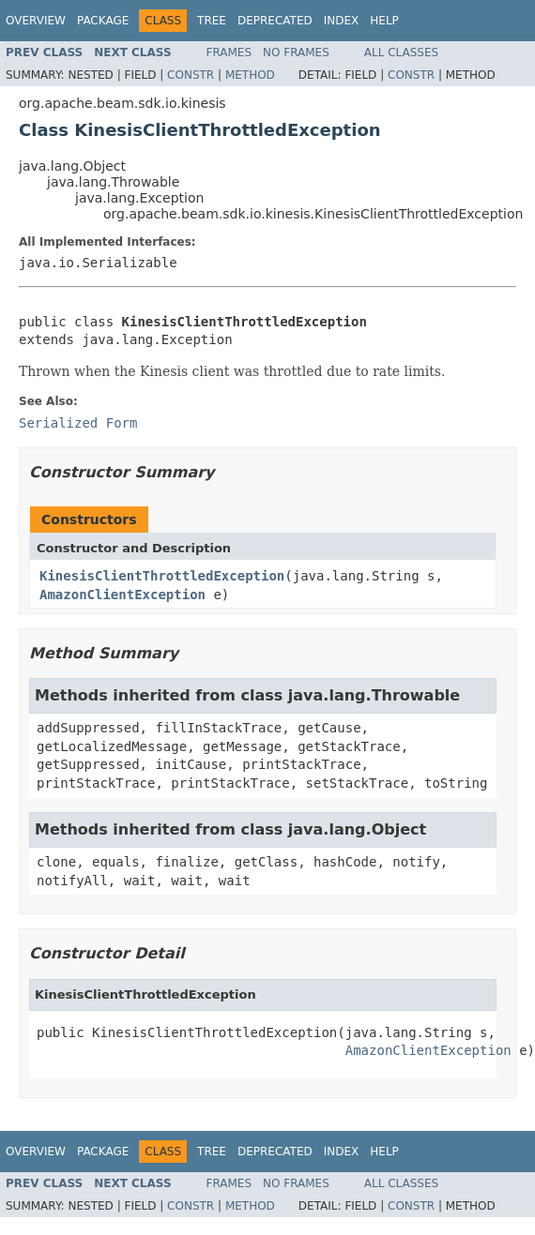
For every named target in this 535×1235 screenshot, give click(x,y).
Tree (211, 20)
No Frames (296, 52)
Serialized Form (78, 422)
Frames (229, 52)
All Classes (401, 52)
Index (341, 20)
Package (103, 20)
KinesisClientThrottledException (161, 575)
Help (384, 20)
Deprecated (275, 20)
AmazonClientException (122, 594)
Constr (190, 75)
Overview (36, 20)
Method (250, 75)
